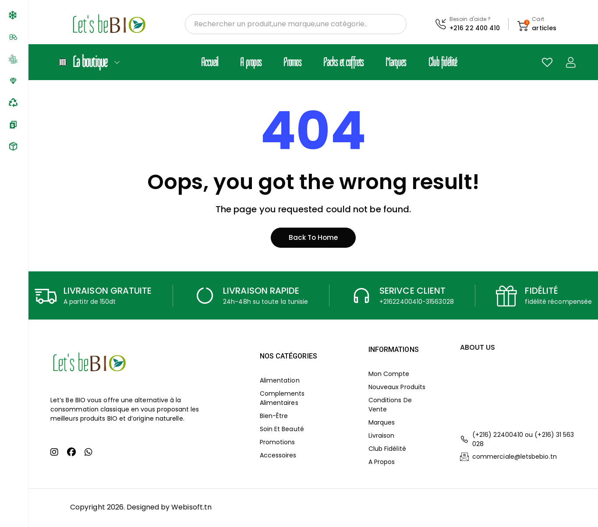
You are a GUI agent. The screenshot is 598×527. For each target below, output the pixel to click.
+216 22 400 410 (474, 28)
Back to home (313, 239)
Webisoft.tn (191, 508)
